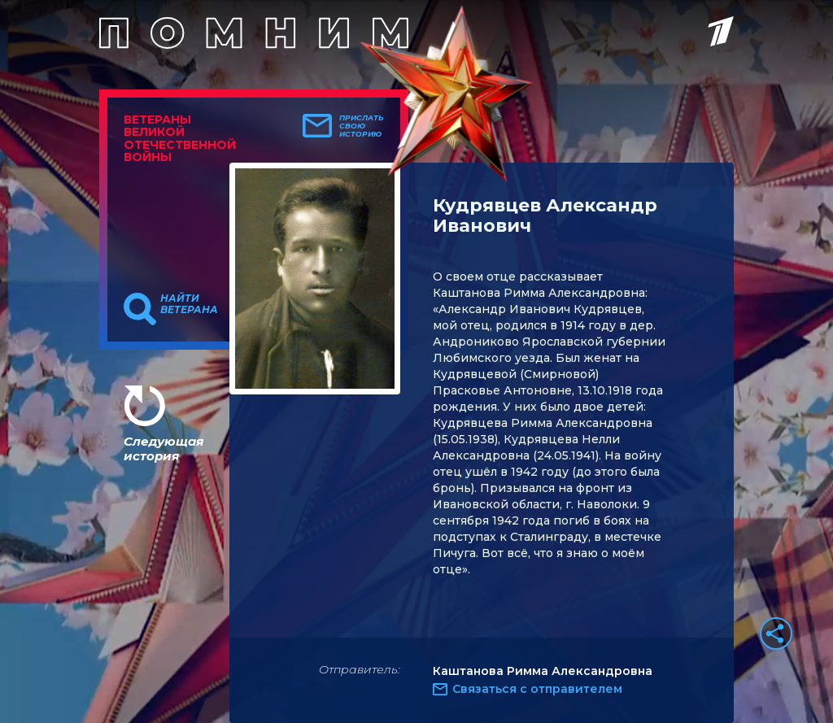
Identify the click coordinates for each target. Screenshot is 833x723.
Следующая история (163, 448)
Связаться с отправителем (537, 689)
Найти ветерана (189, 304)
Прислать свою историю (361, 126)
